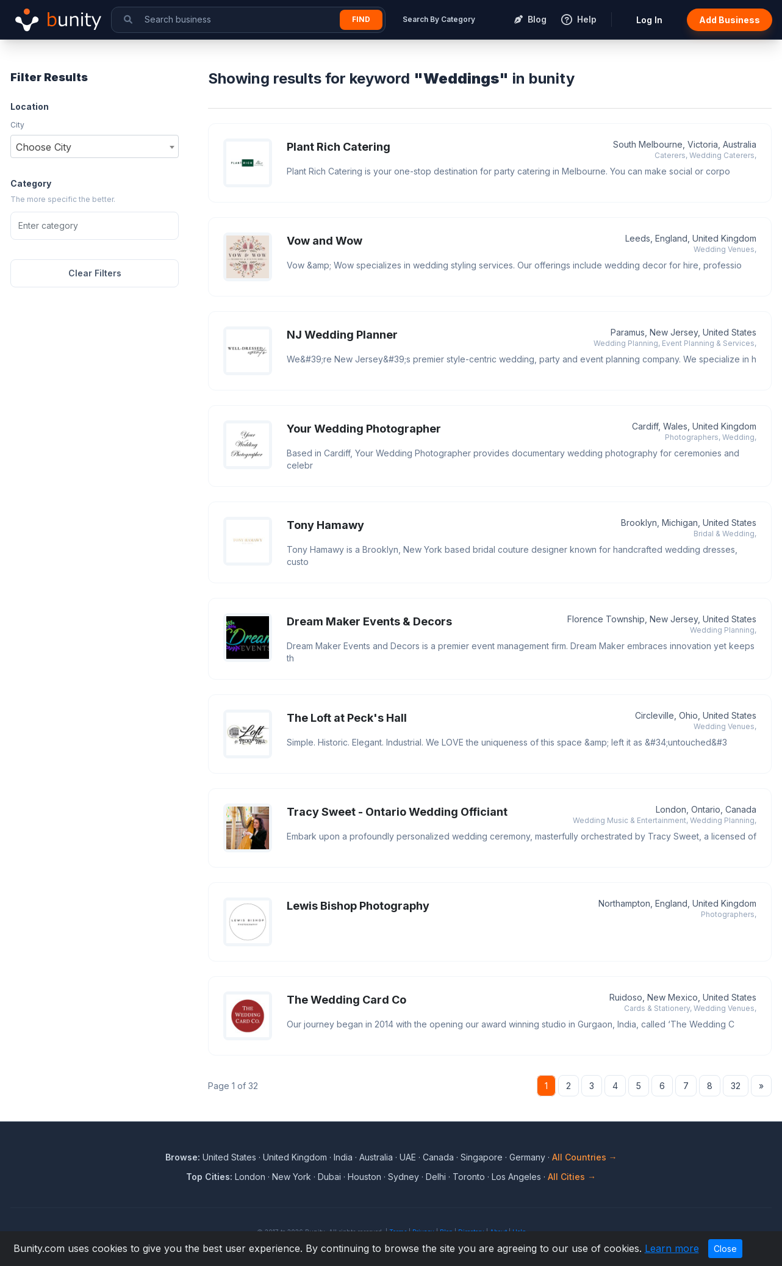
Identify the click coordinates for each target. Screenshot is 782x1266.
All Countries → (584, 1157)
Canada (438, 1157)
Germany (527, 1157)
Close (725, 1248)
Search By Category (439, 19)
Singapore (482, 1157)
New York (291, 1176)
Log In (649, 20)
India (343, 1157)
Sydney (403, 1176)
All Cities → (572, 1176)
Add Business (729, 20)
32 (736, 1086)
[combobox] (94, 146)
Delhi (436, 1176)
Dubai (329, 1176)
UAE (408, 1157)
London (250, 1176)
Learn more (672, 1248)
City (17, 124)
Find (361, 19)
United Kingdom (295, 1157)
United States (229, 1157)
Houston (364, 1176)
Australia (376, 1157)
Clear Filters (94, 273)
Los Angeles (516, 1176)
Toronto (469, 1176)
